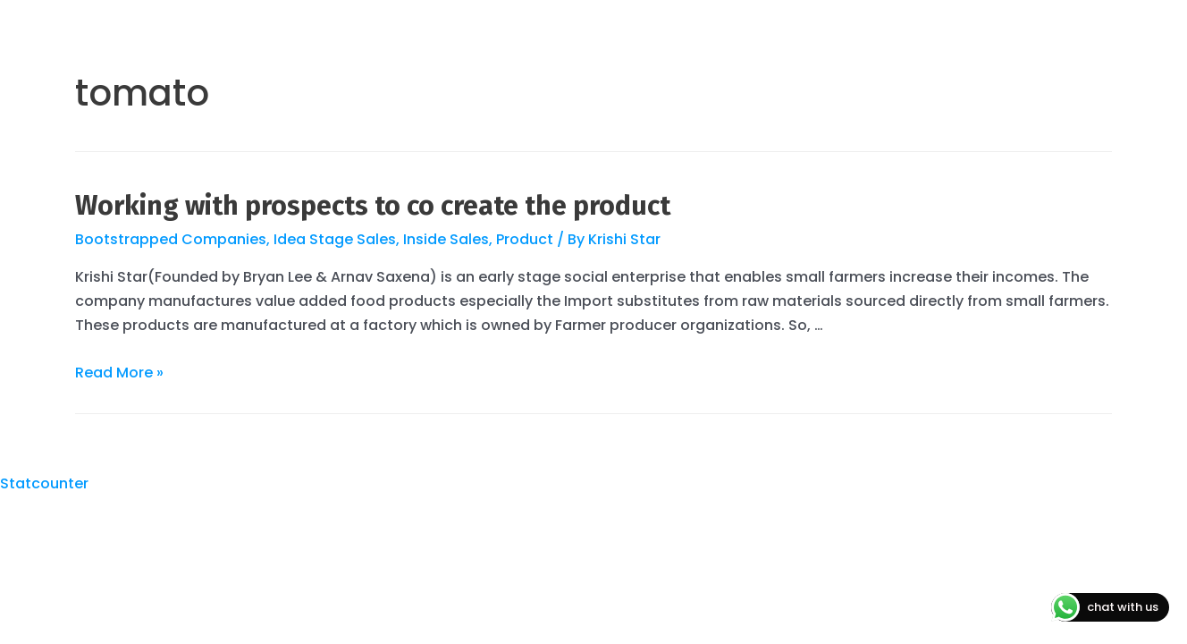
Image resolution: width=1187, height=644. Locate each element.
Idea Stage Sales (335, 239)
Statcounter (44, 483)
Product (524, 239)
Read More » (119, 372)
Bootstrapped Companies (170, 239)
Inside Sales (446, 239)
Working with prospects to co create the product (372, 206)
